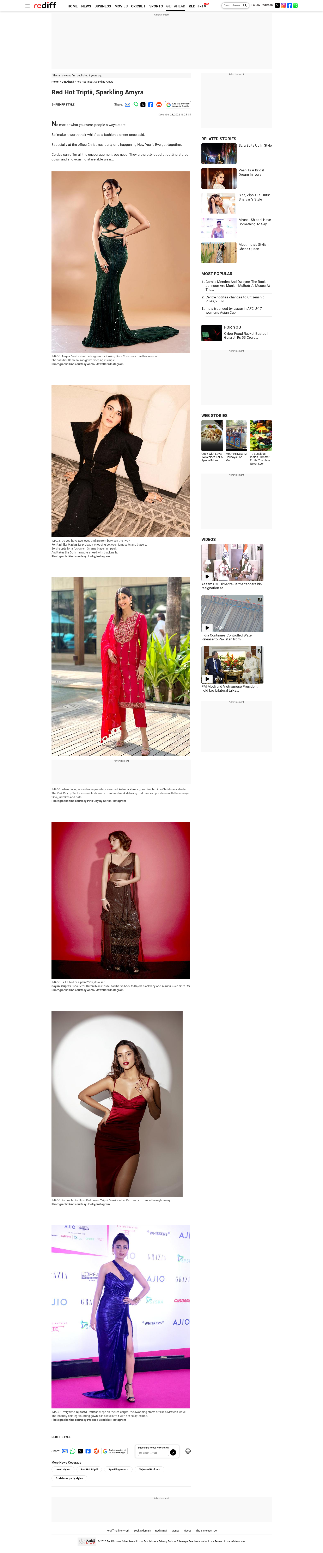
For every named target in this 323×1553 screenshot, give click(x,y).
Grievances (238, 1541)
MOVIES (121, 6)
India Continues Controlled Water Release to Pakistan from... (227, 637)
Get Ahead (68, 81)
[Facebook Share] (150, 104)
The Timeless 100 (206, 1530)
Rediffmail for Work (117, 1530)
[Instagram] (283, 5)
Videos (187, 1530)
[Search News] (243, 5)
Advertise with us (132, 1541)
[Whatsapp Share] (135, 104)
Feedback (194, 1541)
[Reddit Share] (158, 104)
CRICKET (138, 6)
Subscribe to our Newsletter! (153, 1447)
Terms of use (222, 1541)
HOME (73, 6)
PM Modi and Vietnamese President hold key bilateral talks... (229, 688)
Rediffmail (161, 1530)
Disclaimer (150, 1541)
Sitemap (182, 1541)
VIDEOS (208, 539)
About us (207, 1541)
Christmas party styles (69, 1478)
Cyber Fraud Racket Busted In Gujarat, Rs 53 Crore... (247, 336)
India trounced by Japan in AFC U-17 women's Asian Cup (234, 311)
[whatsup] (296, 5)
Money (175, 1530)
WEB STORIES (214, 415)
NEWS (86, 6)
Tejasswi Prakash (149, 1469)
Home (55, 81)
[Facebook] (290, 5)
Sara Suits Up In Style (255, 145)
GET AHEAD (175, 6)
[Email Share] (127, 104)
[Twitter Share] (142, 104)
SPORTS (156, 6)
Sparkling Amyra (118, 1469)
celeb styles (63, 1469)
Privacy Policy (167, 1541)
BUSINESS (103, 6)
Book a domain (142, 1530)
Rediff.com (113, 1541)
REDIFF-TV (197, 6)
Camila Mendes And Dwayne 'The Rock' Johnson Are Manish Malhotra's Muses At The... (238, 286)
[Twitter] (277, 5)
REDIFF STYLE (64, 104)
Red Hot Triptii (89, 1469)
